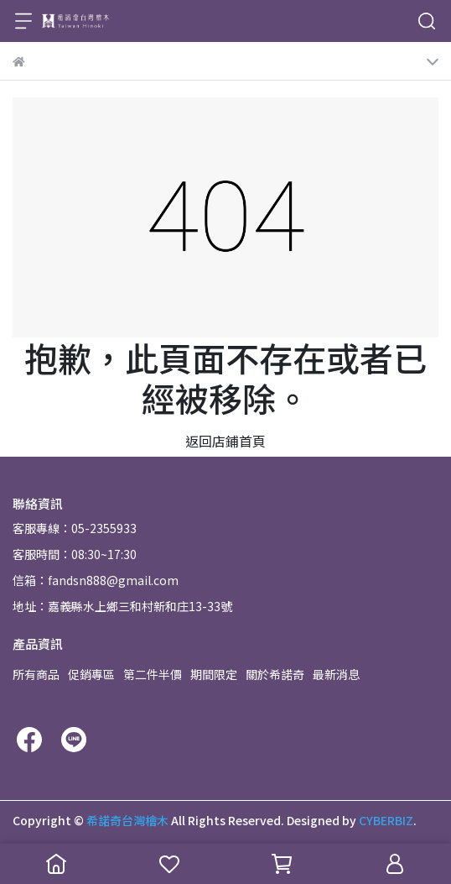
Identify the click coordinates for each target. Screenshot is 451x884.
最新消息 (336, 674)
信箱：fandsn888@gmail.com (96, 580)
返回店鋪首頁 (225, 441)
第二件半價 (152, 674)
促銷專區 (91, 674)
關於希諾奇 (275, 674)
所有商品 (36, 674)
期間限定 (213, 674)
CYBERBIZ (386, 820)
